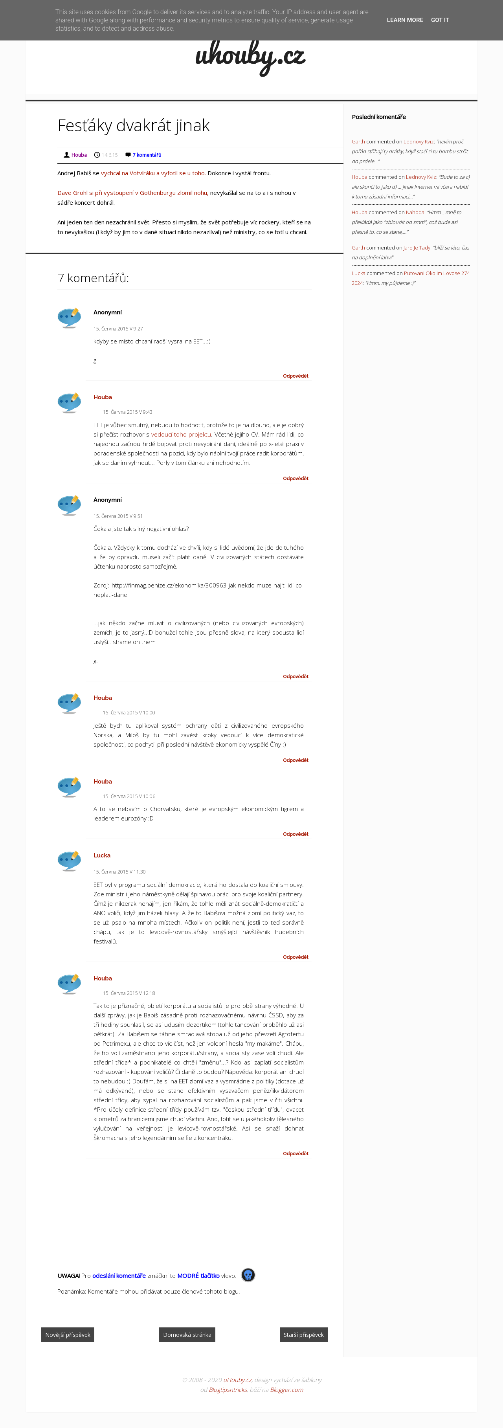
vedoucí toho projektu (181, 434)
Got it (440, 20)
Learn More (405, 20)
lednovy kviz (419, 141)
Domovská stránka (187, 1334)
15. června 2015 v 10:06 (129, 796)
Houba (103, 397)
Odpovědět (296, 376)
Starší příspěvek (304, 1334)
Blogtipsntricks (228, 1389)
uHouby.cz (237, 1380)
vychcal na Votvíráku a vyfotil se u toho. (153, 173)
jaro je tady (417, 247)
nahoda (415, 212)
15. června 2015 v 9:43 (127, 412)
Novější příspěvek (67, 1334)
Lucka (102, 855)
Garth (358, 141)
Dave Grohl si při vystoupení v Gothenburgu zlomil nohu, (133, 192)
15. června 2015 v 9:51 (118, 516)
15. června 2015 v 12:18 (129, 993)
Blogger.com (286, 1389)
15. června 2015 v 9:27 (118, 328)
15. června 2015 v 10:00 (129, 712)
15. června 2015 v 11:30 (120, 871)
